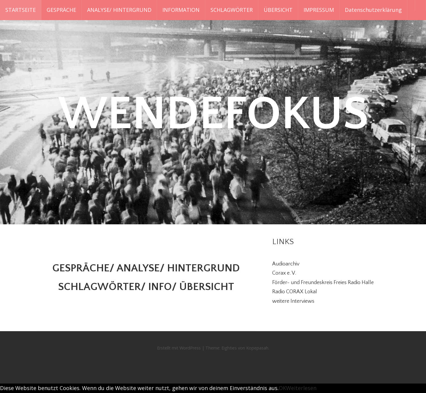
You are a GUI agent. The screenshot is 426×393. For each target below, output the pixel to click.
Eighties (229, 348)
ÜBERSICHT (278, 9)
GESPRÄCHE (61, 9)
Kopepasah (257, 348)
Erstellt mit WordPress (179, 348)
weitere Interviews (293, 301)
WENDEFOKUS (213, 114)
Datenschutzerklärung (373, 9)
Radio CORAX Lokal (294, 292)
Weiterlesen (301, 388)
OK (282, 388)
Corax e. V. (284, 273)
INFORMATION (181, 9)
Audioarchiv (285, 264)
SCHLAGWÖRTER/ (103, 287)
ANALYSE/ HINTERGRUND (119, 9)
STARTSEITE (20, 9)
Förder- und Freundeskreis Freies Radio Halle (323, 283)
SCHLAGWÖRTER (231, 9)
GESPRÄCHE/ (83, 268)
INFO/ (162, 287)
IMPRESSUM (318, 9)
